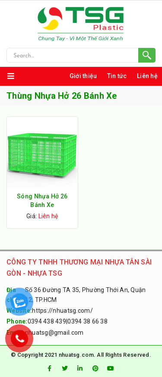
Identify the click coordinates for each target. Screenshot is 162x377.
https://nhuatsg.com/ (62, 310)
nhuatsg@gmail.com (54, 332)
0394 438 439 (47, 321)
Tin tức (117, 75)
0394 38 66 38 (87, 321)
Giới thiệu (83, 75)
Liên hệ (147, 75)
